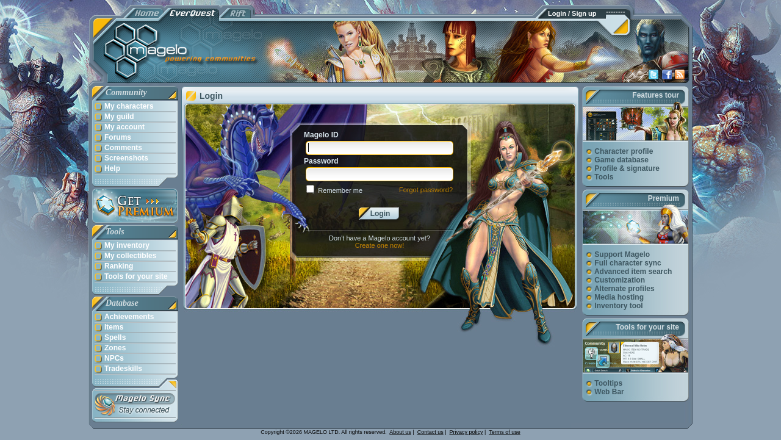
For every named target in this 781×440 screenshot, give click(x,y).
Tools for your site (647, 327)
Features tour (655, 95)
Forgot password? (426, 189)
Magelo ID (321, 135)
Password (321, 161)
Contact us (430, 432)
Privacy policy (466, 432)
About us (400, 432)
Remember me (340, 190)
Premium (663, 198)
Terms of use (504, 432)
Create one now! (380, 245)
